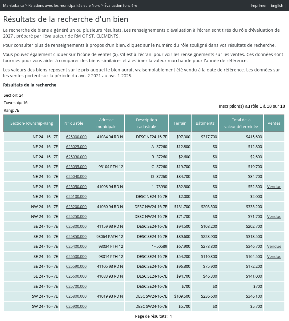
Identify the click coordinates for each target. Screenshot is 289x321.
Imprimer (259, 5)
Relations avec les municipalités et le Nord (64, 5)
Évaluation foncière (120, 5)
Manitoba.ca (13, 5)
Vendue (274, 186)
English (277, 5)
